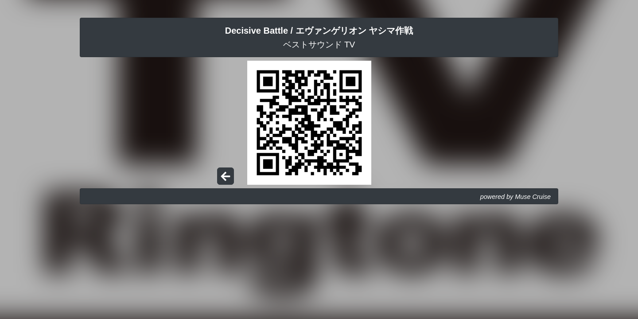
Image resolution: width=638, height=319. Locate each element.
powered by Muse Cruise (515, 196)
